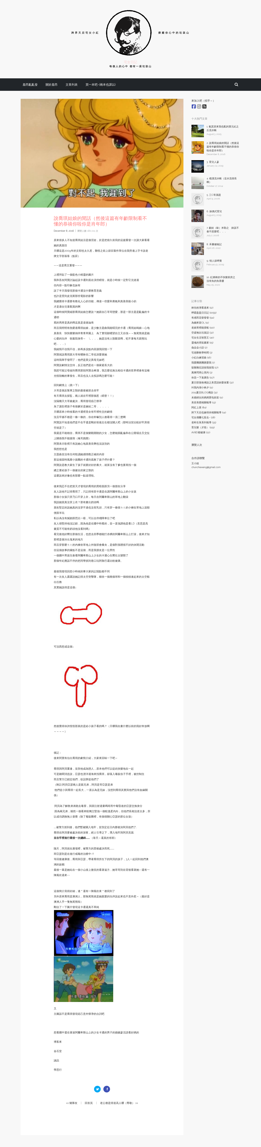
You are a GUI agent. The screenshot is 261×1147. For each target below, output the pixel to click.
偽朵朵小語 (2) (199, 347)
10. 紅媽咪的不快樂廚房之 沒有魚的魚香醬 (222, 279)
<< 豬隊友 (71, 1103)
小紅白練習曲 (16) (201, 357)
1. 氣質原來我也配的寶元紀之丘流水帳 (223, 128)
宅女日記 (130, 62)
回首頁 (89, 1103)
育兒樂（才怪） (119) (203, 427)
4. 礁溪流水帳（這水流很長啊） (222, 180)
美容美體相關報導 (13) (203, 402)
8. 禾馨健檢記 (214, 244)
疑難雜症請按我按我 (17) (204, 367)
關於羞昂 (52, 84)
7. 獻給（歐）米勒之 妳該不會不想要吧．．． (223, 229)
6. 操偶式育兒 (214, 211)
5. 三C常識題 (214, 194)
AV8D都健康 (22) (200, 432)
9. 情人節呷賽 (214, 260)
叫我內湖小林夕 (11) (202, 387)
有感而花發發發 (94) (202, 317)
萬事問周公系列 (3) (201, 372)
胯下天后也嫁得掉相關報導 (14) (208, 412)
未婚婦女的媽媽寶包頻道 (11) (207, 397)
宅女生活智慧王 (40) (202, 337)
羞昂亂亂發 (30, 84)
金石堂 (58, 1051)
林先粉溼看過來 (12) (202, 307)
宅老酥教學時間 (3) (201, 352)
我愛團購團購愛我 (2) (203, 362)
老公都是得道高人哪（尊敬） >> (119, 1103)
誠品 (56, 1060)
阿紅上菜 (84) (199, 407)
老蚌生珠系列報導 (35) (203, 422)
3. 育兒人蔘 (213, 162)
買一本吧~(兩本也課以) (101, 84)
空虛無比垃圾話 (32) (202, 332)
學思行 (58, 1069)
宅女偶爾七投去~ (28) (203, 417)
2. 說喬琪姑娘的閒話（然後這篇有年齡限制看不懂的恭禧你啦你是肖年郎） (223, 147)
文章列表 (72, 84)
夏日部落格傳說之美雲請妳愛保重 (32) (212, 382)
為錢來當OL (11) (200, 322)
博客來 (58, 1041)
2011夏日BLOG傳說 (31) (204, 392)
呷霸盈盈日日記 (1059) (204, 312)
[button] (236, 84)
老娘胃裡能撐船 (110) (203, 327)
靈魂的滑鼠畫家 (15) (202, 342)
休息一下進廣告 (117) (202, 377)
